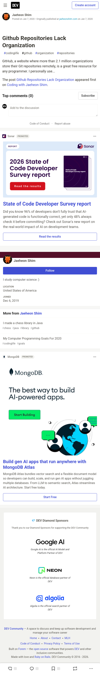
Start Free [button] (50, 497)
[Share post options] (91, 668)
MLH (67, 638)
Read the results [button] (50, 236)
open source (41, 648)
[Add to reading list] (55, 668)
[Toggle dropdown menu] (95, 136)
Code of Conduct (40, 123)
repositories (66, 53)
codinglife (11, 53)
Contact (56, 638)
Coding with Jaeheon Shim (27, 85)
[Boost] (75, 668)
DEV (76, 648)
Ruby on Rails (42, 656)
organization (44, 53)
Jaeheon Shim (22, 15)
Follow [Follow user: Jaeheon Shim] (50, 270)
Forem (22, 648)
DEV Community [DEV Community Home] (13, 628)
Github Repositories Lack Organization (45, 80)
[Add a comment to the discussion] (53, 110)
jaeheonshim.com (68, 19)
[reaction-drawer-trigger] (12, 668)
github (27, 53)
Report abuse (62, 123)
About (44, 638)
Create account (85, 5)
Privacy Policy (52, 643)
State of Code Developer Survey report (47, 204)
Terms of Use (72, 643)
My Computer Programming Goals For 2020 (49, 341)
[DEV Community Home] (15, 5)
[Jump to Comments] (34, 668)
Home (33, 638)
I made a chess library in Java (49, 325)
